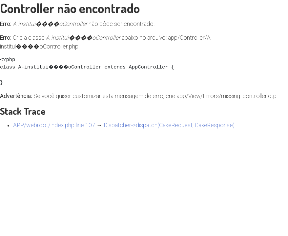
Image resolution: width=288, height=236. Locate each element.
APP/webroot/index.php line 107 (54, 125)
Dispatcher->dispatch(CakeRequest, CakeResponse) (169, 125)
